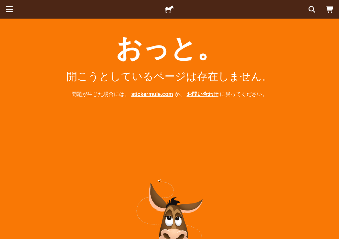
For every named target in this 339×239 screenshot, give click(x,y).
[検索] (311, 9)
